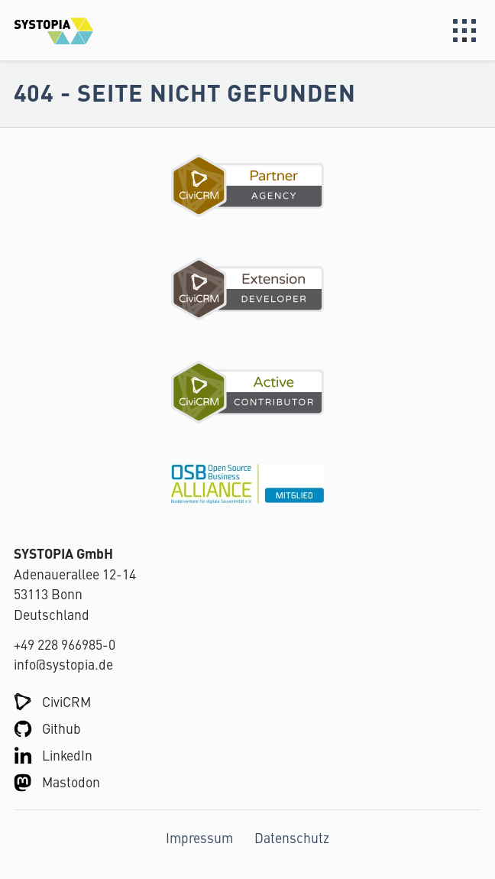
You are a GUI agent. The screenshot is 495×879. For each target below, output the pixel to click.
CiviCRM (66, 701)
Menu (464, 30)
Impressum (199, 837)
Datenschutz (291, 837)
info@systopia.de (63, 663)
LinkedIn (67, 754)
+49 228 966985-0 (64, 644)
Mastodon (71, 781)
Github (61, 728)
